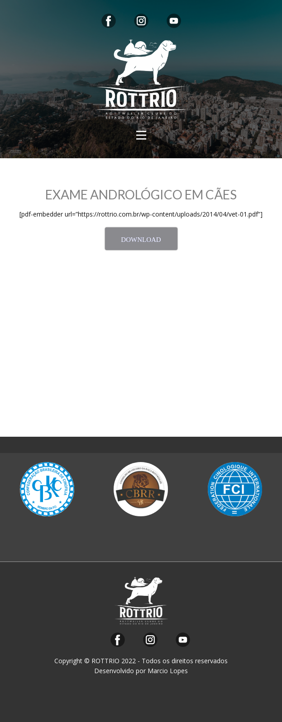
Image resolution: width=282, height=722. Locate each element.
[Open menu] (141, 135)
